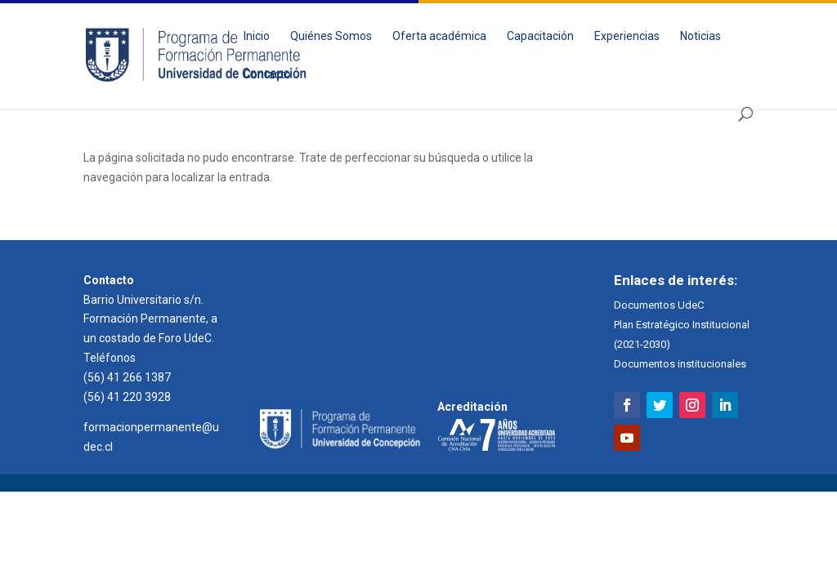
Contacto (267, 75)
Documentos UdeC (659, 305)
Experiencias (627, 36)
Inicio (257, 36)
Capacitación (540, 36)
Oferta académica (439, 36)
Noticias (700, 36)
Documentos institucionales (680, 364)
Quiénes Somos (331, 36)
